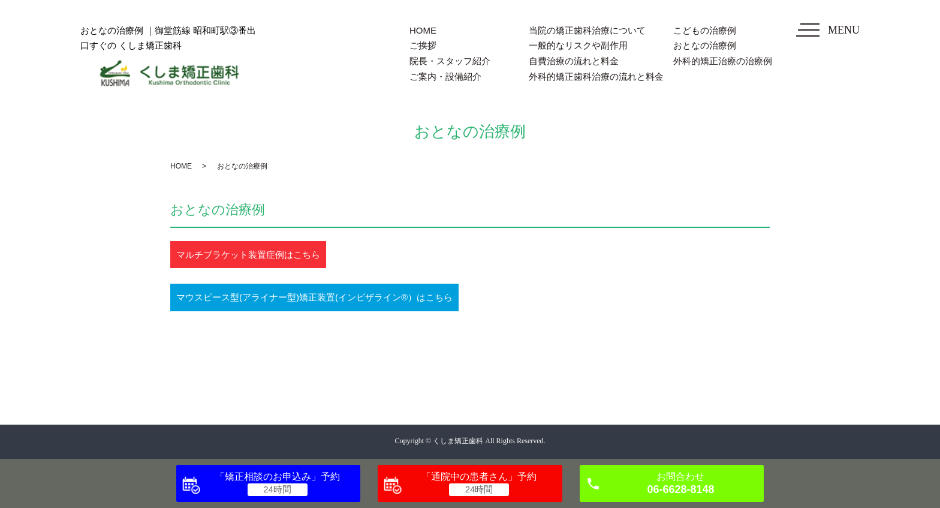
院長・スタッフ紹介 (449, 61)
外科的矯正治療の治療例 (722, 61)
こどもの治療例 (704, 30)
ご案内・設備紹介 (445, 76)
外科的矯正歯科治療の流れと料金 (596, 76)
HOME (422, 30)
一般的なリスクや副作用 (578, 45)
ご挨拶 (422, 45)
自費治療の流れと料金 (574, 61)
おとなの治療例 (704, 45)
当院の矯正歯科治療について (587, 30)
